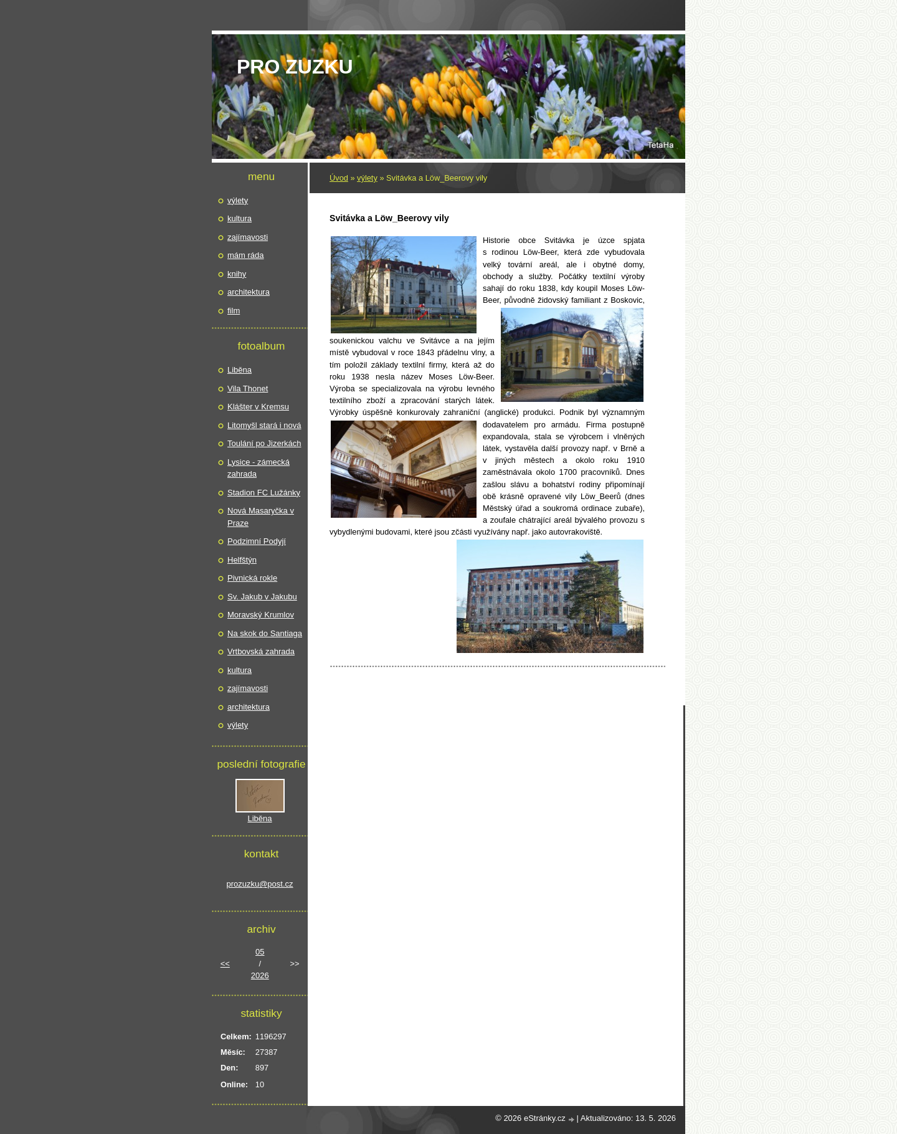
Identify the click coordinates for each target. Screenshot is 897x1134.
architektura (248, 292)
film (233, 310)
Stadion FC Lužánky (263, 492)
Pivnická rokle (252, 578)
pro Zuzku (295, 66)
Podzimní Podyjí (256, 541)
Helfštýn (242, 560)
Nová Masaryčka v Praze (260, 517)
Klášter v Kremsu (258, 406)
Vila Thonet (247, 388)
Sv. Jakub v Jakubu (262, 596)
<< (225, 963)
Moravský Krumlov (260, 614)
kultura (239, 218)
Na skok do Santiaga (264, 633)
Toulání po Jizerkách (264, 443)
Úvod (339, 178)
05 (259, 951)
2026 (260, 975)
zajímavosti (247, 237)
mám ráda (245, 255)
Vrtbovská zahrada (261, 651)
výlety (367, 178)
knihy (236, 274)
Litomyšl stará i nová (264, 425)
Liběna (239, 369)
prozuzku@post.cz (259, 884)
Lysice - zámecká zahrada (258, 468)
